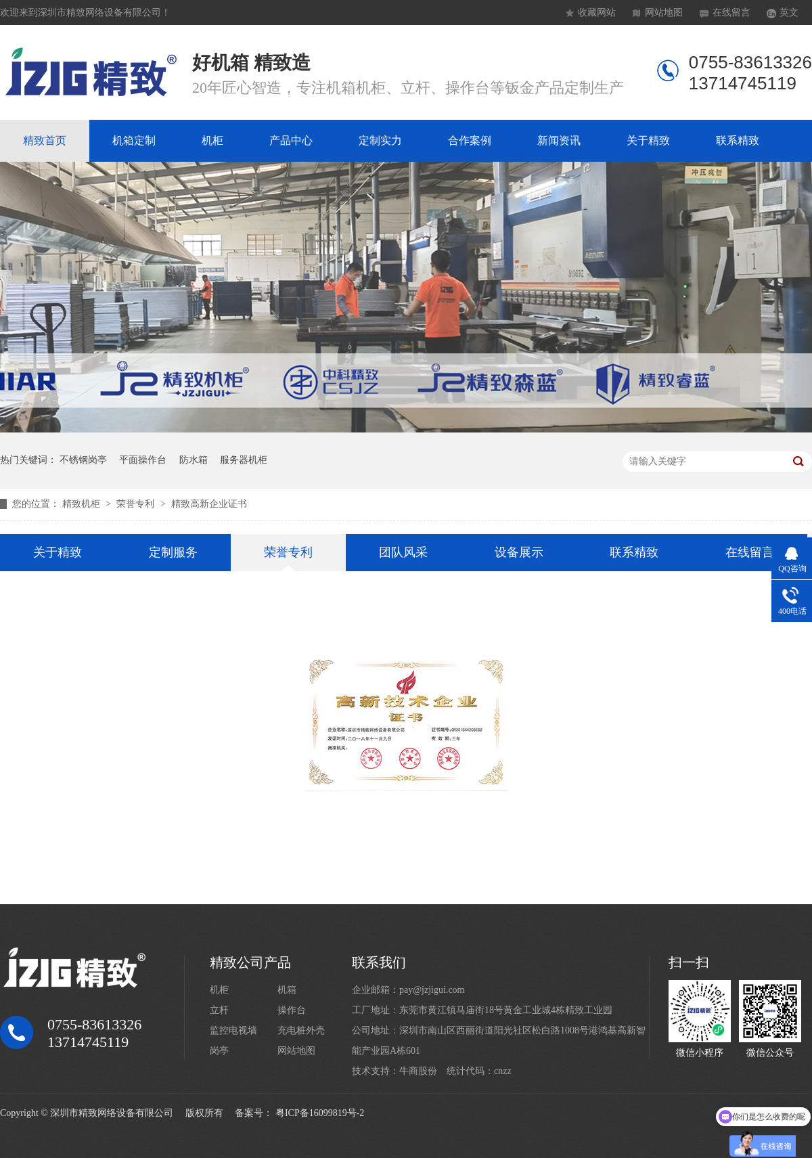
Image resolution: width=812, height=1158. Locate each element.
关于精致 (648, 140)
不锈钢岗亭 (83, 460)
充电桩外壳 (301, 1030)
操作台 (291, 1010)
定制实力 (380, 140)
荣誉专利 (136, 504)
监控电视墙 (233, 1030)
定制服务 (173, 552)
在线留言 (731, 12)
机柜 (212, 140)
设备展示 (519, 552)
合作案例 (469, 140)
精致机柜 (82, 504)
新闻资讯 (559, 140)
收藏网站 (597, 12)
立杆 (219, 1010)
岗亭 (219, 1051)
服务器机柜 (243, 460)
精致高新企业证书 (209, 504)
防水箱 (193, 460)
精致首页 (44, 140)
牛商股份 (418, 1071)
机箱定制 (134, 140)
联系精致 (737, 140)
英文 (789, 12)
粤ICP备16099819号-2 (319, 1113)
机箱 (286, 990)
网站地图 (664, 12)
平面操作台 (142, 460)
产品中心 (291, 140)
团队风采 (403, 552)
